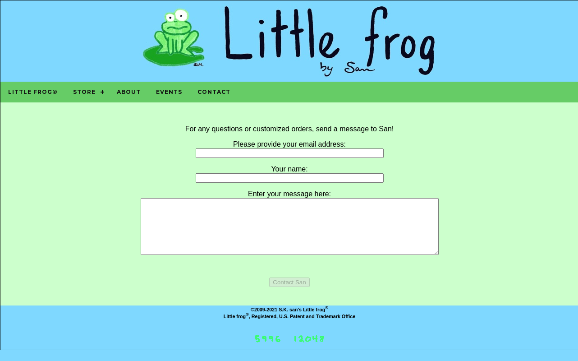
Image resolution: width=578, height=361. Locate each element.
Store (84, 91)
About (129, 91)
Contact (213, 91)
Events (169, 91)
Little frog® (33, 91)
